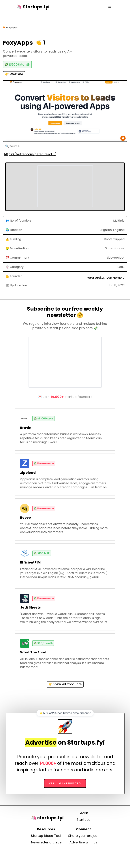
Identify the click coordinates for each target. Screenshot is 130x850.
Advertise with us (83, 842)
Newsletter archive (46, 842)
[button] (109, 6)
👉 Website (14, 74)
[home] (32, 7)
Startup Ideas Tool (46, 836)
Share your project (83, 836)
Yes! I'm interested (65, 783)
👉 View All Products (65, 684)
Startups (83, 820)
